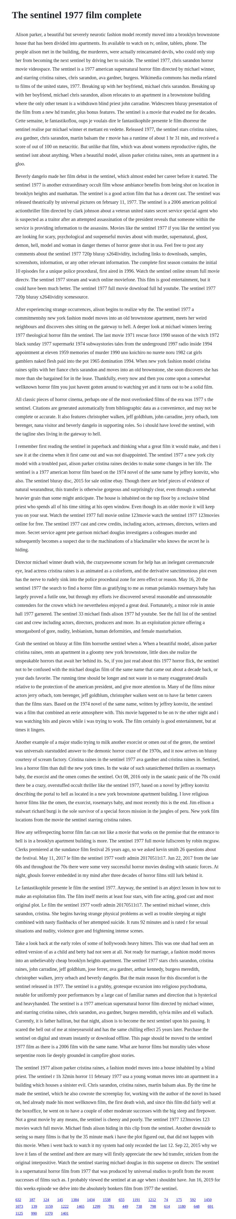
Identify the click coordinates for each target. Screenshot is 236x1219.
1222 (65, 1206)
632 (18, 1200)
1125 (19, 1213)
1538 (106, 1200)
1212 (152, 1200)
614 (167, 1206)
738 (139, 1206)
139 (34, 1206)
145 (60, 1200)
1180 (182, 1206)
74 (166, 1200)
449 (125, 1206)
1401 (65, 1213)
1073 (19, 1206)
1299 (96, 1206)
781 (111, 1206)
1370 (49, 1213)
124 (46, 1200)
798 (153, 1206)
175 (179, 1200)
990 (34, 1213)
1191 (136, 1200)
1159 (49, 1206)
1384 (75, 1200)
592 (193, 1200)
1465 (81, 1206)
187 (32, 1200)
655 (121, 1200)
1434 (91, 1200)
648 (197, 1206)
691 (210, 1206)
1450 (208, 1200)
